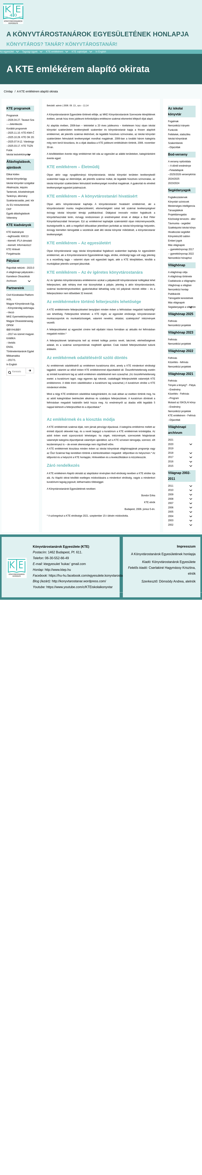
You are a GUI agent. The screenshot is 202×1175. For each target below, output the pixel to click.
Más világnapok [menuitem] (176, 257)
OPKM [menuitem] (9, 337)
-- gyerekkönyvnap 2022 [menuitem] (181, 266)
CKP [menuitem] (8, 221)
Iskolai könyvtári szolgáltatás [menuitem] (20, 195)
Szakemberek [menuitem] (175, 155)
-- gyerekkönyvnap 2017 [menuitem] (181, 261)
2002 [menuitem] (170, 537)
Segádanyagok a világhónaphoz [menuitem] (182, 319)
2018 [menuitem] (170, 465)
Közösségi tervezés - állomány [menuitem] (182, 231)
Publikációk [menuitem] (174, 306)
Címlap (8, 103)
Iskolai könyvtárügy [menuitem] (16, 191)
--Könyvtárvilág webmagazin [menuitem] (20, 320)
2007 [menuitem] (170, 515)
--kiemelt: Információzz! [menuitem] (18, 257)
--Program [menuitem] (173, 410)
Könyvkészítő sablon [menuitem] (179, 248)
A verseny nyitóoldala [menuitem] (179, 173)
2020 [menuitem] (170, 456)
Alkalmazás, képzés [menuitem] (17, 199)
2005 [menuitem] (170, 524)
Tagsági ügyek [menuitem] (34, 64)
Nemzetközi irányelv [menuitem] (178, 137)
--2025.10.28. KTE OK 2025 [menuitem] (20, 149)
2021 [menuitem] (170, 452)
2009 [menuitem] (170, 506)
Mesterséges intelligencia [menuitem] (181, 218)
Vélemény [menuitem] (11, 230)
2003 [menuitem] (170, 532)
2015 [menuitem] (170, 478)
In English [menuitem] (101, 63)
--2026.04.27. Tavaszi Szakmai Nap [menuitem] (20, 132)
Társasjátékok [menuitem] (175, 222)
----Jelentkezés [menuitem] (14, 136)
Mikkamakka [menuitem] (13, 368)
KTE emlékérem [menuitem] (59, 64)
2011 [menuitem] (170, 498)
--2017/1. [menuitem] (11, 372)
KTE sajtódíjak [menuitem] (79, 63)
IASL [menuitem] (9, 311)
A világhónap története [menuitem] (180, 288)
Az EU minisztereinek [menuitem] (17, 217)
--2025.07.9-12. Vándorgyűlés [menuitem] (20, 154)
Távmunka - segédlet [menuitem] (179, 235)
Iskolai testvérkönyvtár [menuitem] (20, 167)
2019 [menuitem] (170, 460)
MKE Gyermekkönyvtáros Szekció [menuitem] (20, 329)
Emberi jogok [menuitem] (175, 253)
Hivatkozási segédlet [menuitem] (179, 244)
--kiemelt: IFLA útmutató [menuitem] (19, 253)
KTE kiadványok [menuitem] (15, 244)
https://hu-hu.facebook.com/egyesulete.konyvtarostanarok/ (90, 588)
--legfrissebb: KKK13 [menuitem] (17, 248)
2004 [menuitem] (170, 528)
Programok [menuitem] (12, 127)
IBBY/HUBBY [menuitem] (13, 342)
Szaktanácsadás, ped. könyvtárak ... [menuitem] (20, 212)
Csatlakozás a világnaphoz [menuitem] (182, 293)
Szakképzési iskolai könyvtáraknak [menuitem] (182, 239)
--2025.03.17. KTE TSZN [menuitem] (19, 158)
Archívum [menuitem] (20, 293)
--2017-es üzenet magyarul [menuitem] (20, 346)
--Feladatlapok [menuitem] (175, 182)
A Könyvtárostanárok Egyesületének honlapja (86, 41)
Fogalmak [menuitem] (173, 133)
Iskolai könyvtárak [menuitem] (177, 150)
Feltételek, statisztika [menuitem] (179, 146)
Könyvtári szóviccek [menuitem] (178, 214)
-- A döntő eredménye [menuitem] (179, 178)
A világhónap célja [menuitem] (177, 284)
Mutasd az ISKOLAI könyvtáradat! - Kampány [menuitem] (182, 414)
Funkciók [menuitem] (173, 142)
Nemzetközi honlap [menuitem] (178, 301)
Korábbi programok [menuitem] (16, 140)
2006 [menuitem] (170, 519)
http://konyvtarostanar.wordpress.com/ (79, 593)
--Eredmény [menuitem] (174, 401)
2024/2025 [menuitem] (173, 191)
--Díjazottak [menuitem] (174, 159)
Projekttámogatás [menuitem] (177, 226)
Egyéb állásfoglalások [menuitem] (18, 225)
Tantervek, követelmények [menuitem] (20, 204)
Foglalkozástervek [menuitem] (177, 209)
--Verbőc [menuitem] (10, 355)
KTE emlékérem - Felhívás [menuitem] (182, 427)
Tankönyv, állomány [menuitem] (16, 208)
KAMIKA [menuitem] (10, 350)
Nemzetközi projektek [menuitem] (179, 337)
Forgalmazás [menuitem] (13, 266)
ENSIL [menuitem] (9, 359)
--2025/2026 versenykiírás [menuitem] (182, 186)
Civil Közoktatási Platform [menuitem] (20, 307)
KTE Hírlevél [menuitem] (13, 261)
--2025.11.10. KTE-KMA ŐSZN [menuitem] (20, 145)
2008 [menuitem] (170, 511)
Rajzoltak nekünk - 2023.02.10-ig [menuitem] (20, 280)
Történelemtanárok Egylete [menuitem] (20, 363)
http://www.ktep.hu (58, 582)
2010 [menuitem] (170, 502)
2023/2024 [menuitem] (173, 195)
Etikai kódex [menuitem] (12, 186)
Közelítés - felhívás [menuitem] (178, 374)
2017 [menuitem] (170, 469)
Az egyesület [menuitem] (11, 64)
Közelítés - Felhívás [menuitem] (178, 406)
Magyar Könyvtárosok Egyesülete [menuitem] (20, 316)
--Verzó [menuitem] (10, 324)
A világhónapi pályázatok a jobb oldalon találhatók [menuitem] (20, 284)
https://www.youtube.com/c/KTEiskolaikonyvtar (79, 599)
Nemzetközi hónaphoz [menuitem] (180, 270)
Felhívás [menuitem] (172, 333)
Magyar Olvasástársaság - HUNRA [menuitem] (20, 333)
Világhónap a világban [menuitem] (180, 297)
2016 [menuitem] (170, 473)
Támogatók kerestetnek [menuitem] (180, 310)
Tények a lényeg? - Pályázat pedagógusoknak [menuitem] (182, 397)
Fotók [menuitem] (9, 162)
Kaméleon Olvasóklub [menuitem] (18, 288)
